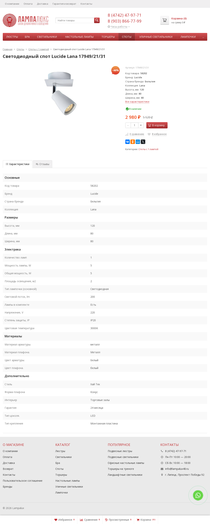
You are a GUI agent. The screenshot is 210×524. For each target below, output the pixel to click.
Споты (126, 36)
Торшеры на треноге (121, 469)
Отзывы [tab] (42, 164)
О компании (12, 3)
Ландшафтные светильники (125, 474)
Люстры (12, 36)
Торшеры (108, 36)
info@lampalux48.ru (177, 469)
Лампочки (188, 36)
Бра (27, 36)
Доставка (42, 3)
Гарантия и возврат (64, 3)
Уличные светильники (155, 36)
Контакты (86, 3)
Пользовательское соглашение (22, 480)
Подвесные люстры (120, 451)
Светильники (47, 36)
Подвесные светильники (123, 457)
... (203, 36)
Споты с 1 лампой (148, 149)
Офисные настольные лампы (126, 463)
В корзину (156, 125)
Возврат (8, 469)
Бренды (7, 486)
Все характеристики (137, 101)
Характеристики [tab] (17, 164)
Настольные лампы (79, 36)
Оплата (28, 3)
